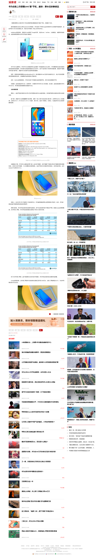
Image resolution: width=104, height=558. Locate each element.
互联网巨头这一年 (27, 481)
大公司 (62, 358)
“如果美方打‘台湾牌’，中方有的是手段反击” (79, 275)
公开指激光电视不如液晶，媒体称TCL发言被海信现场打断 (40, 362)
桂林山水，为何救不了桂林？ (81, 80)
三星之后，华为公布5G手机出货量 (33, 521)
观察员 (66, 2)
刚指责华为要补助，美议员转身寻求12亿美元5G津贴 (38, 382)
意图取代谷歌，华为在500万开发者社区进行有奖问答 (39, 451)
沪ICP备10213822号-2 (25, 548)
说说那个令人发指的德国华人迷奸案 (83, 87)
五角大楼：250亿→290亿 (74, 306)
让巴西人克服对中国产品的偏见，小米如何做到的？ (38, 422)
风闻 (23, 2)
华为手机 (15, 333)
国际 (31, 2)
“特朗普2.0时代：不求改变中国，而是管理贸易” (81, 354)
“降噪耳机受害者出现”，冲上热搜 (77, 290)
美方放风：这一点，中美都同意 (76, 242)
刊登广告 (42, 545)
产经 (48, 2)
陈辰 (13, 10)
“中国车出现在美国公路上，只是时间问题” (85, 15)
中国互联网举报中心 (50, 553)
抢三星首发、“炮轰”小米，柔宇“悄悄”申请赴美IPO (38, 511)
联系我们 (23, 545)
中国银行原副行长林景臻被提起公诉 (79, 450)
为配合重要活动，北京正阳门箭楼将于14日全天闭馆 (84, 445)
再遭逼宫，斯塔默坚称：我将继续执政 (85, 34)
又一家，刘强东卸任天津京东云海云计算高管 (36, 461)
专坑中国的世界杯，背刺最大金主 (82, 66)
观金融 (44, 2)
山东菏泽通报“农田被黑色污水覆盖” (77, 387)
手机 (63, 517)
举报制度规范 (67, 545)
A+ (27, 19)
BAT (63, 448)
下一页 (55, 314)
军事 (34, 2)
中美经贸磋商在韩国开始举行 (77, 433)
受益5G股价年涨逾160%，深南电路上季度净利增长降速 (39, 531)
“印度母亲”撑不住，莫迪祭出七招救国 (83, 108)
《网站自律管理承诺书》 (76, 545)
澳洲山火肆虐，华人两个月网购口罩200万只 (36, 491)
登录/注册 (92, 2)
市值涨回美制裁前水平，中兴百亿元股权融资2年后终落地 (40, 402)
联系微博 (47, 545)
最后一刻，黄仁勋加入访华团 (77, 430)
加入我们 (52, 545)
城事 (56, 2)
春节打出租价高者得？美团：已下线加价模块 (36, 392)
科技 (52, 2)
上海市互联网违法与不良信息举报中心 (63, 553)
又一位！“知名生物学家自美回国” (77, 194)
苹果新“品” (61, 438)
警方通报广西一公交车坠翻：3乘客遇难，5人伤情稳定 (84, 448)
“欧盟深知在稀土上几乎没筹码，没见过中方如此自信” (85, 28)
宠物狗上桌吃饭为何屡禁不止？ (82, 59)
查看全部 (92, 12)
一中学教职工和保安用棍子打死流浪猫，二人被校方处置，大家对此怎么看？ (84, 52)
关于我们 (27, 545)
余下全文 (62, 314)
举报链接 (62, 545)
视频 (59, 2)
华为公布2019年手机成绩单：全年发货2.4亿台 (36, 372)
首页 (19, 2)
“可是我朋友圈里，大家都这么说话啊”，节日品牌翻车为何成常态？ (84, 73)
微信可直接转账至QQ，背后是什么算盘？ (35, 442)
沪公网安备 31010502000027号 (39, 553)
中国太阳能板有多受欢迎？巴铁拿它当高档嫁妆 (84, 94)
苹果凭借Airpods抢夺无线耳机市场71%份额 (35, 412)
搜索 (93, 6)
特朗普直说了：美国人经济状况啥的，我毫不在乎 (84, 22)
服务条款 (37, 545)
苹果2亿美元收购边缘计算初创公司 (33, 432)
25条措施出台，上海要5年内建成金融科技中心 (36, 342)
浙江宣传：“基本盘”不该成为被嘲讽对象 (80, 436)
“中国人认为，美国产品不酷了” (76, 178)
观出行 (39, 2)
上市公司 (62, 408)
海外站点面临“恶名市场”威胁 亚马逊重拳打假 (36, 501)
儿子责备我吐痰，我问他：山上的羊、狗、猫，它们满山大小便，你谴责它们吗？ (84, 116)
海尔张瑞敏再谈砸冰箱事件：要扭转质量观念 (36, 352)
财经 (27, 2)
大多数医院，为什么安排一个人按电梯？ (84, 101)
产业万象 (62, 348)
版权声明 (32, 545)
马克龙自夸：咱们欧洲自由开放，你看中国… (80, 321)
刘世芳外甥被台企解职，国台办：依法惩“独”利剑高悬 (84, 442)
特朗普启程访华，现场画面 (77, 439)
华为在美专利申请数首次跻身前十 (32, 471)
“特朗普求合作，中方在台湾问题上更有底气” (85, 41)
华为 (12, 333)
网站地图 (57, 545)
